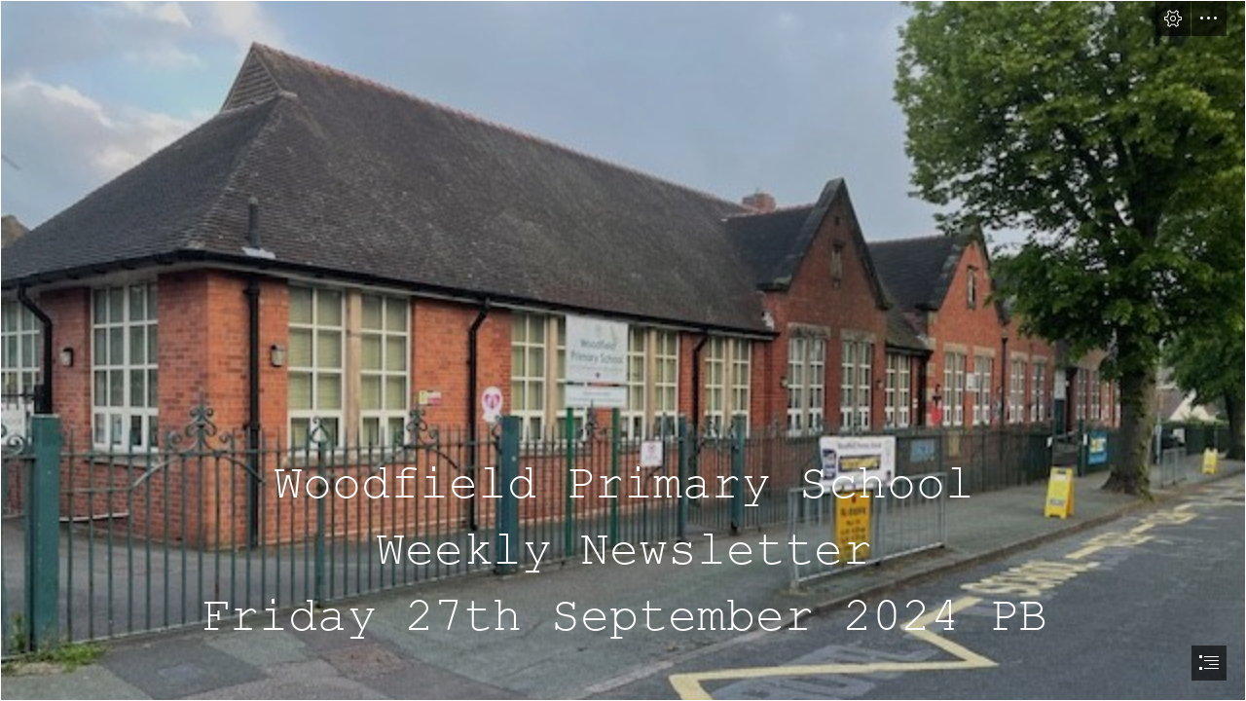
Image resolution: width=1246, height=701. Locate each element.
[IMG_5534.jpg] (623, 350)
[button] (1173, 18)
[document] (623, 350)
